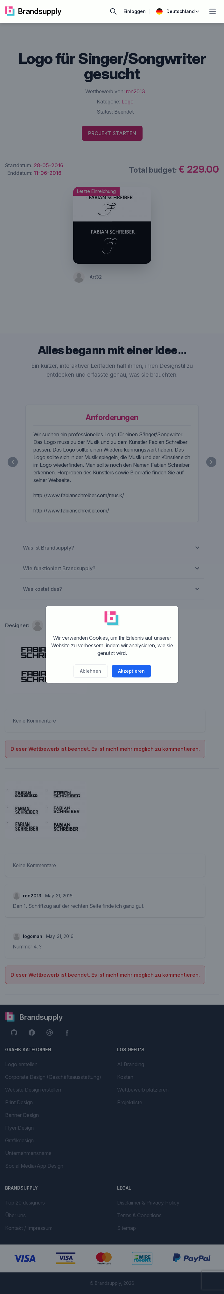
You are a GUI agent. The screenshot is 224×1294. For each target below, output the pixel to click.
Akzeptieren (131, 671)
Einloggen (134, 11)
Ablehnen (90, 671)
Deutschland (178, 11)
